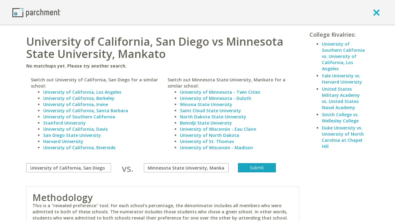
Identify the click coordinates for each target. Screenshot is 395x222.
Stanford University (64, 123)
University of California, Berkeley (78, 98)
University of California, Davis (75, 129)
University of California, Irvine (75, 104)
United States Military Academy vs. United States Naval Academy (341, 98)
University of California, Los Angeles (82, 92)
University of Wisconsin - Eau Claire (218, 129)
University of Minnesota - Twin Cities (220, 92)
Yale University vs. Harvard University (342, 79)
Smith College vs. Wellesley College (340, 118)
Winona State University (206, 104)
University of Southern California (79, 117)
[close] (376, 12)
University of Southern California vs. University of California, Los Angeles (343, 56)
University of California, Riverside (79, 147)
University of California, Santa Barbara (85, 110)
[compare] (68, 167)
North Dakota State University (213, 117)
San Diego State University (72, 135)
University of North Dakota (209, 135)
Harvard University (63, 141)
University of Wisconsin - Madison (216, 147)
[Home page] (36, 12)
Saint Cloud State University (210, 110)
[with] (186, 167)
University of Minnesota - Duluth (215, 98)
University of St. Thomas (207, 141)
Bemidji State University (206, 123)
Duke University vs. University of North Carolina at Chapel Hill (343, 137)
